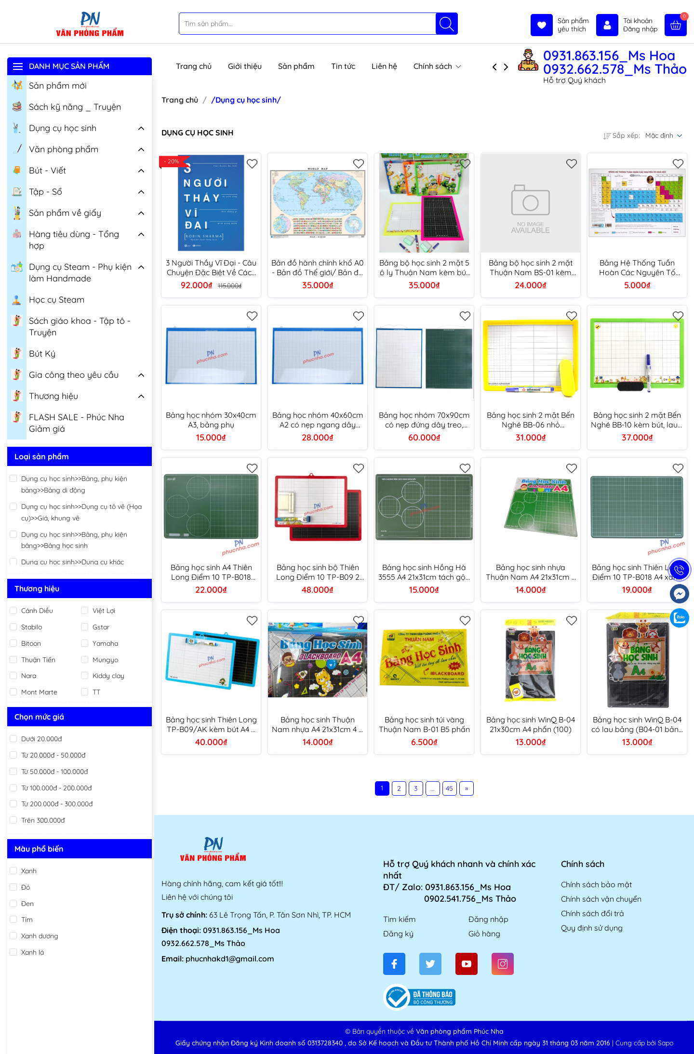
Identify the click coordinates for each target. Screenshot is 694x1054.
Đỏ (25, 887)
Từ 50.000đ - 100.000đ (54, 771)
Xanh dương (39, 936)
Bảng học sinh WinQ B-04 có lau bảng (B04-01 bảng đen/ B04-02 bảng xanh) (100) (637, 724)
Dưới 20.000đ (41, 738)
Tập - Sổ (36, 191)
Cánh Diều (37, 610)
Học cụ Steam (47, 299)
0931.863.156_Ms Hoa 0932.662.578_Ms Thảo (615, 62)
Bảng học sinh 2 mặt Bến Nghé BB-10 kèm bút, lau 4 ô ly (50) (637, 419)
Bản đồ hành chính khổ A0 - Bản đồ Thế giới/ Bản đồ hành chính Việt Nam (317, 267)
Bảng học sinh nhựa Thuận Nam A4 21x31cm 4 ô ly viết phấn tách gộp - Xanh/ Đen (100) (530, 572)
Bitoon (31, 643)
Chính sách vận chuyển (601, 899)
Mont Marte (39, 692)
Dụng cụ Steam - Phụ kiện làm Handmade (71, 272)
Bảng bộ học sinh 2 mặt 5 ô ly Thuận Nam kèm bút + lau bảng (424, 267)
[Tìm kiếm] (447, 24)
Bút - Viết (38, 169)
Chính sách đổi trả (592, 913)
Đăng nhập (488, 919)
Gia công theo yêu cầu (65, 374)
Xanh (29, 871)
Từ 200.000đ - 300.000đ (57, 804)
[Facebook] (394, 964)
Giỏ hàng (484, 933)
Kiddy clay (108, 675)
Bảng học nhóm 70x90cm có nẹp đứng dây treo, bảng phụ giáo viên (424, 419)
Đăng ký (398, 933)
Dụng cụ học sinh (53, 127)
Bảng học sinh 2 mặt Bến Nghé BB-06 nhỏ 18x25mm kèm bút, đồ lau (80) (530, 419)
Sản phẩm (296, 66)
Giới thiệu (245, 66)
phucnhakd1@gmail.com (230, 958)
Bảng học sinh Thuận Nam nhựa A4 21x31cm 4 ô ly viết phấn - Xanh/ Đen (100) (317, 724)
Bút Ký (33, 353)
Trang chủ (194, 66)
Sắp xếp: (621, 135)
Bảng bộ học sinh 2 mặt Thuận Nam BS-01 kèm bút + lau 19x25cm (531, 267)
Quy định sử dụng (592, 928)
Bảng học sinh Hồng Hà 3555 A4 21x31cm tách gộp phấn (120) (424, 572)
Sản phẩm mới (49, 85)
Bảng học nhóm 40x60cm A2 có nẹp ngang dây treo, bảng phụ (317, 419)
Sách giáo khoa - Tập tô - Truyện (71, 326)
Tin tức (343, 66)
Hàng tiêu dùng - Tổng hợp (65, 239)
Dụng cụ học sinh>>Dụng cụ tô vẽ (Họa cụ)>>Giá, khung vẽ (81, 512)
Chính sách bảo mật (596, 884)
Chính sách (437, 66)
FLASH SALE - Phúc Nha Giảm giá (67, 422)
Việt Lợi (104, 610)
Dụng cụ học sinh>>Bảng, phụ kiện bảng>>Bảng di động (74, 484)
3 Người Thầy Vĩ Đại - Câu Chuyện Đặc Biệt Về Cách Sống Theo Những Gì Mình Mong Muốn (211, 267)
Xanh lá (32, 952)
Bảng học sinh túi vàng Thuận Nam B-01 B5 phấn (424, 724)
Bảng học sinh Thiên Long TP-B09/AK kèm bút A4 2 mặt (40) (211, 724)
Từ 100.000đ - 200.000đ (56, 788)
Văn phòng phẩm (54, 148)
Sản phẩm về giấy (56, 213)
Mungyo (105, 659)
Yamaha (105, 643)
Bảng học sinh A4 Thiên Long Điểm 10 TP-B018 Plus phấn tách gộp (211, 572)
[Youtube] (466, 964)
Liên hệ (384, 66)
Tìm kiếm (399, 919)
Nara (28, 675)
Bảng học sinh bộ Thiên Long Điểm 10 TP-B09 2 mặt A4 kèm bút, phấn (318, 572)
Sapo (665, 1043)
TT (96, 692)
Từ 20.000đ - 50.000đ (53, 755)
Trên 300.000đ (43, 820)
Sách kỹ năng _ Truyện (66, 106)
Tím (27, 919)
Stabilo (31, 627)
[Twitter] (430, 964)
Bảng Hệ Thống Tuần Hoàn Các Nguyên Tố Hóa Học (637, 267)
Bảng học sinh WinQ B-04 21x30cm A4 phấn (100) (530, 724)
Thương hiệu (44, 395)
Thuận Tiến (38, 659)
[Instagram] (503, 964)
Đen (27, 903)
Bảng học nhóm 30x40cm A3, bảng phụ (211, 419)
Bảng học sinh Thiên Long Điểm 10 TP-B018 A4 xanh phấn (637, 572)
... (432, 788)
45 (449, 788)
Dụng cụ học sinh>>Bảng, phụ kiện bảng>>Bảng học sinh (74, 540)
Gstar (101, 627)
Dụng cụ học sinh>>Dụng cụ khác (72, 562)
